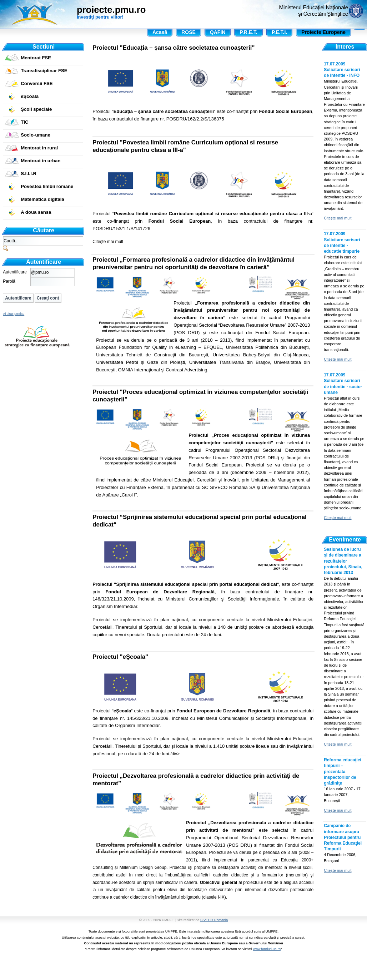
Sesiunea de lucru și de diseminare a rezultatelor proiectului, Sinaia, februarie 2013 (343, 561)
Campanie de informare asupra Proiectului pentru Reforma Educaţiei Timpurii (343, 837)
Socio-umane (35, 135)
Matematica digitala (42, 199)
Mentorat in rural (39, 147)
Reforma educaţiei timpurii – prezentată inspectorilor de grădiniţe (342, 771)
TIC (24, 122)
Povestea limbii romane (47, 186)
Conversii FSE (36, 83)
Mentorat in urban (40, 160)
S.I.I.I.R (28, 173)
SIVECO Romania (214, 920)
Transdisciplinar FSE (44, 70)
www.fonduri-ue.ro (267, 949)
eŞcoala (30, 96)
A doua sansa (36, 212)
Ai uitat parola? (13, 314)
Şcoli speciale (36, 109)
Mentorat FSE (36, 57)
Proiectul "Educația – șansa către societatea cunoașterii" (173, 47)
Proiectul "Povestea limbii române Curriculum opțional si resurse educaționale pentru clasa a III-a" (185, 146)
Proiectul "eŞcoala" (120, 656)
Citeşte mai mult (107, 241)
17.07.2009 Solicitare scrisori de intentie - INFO (342, 69)
